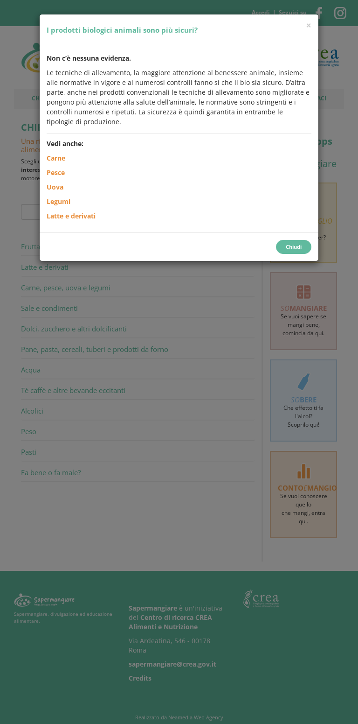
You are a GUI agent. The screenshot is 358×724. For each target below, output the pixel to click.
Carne (56, 158)
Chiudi (294, 246)
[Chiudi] (308, 25)
